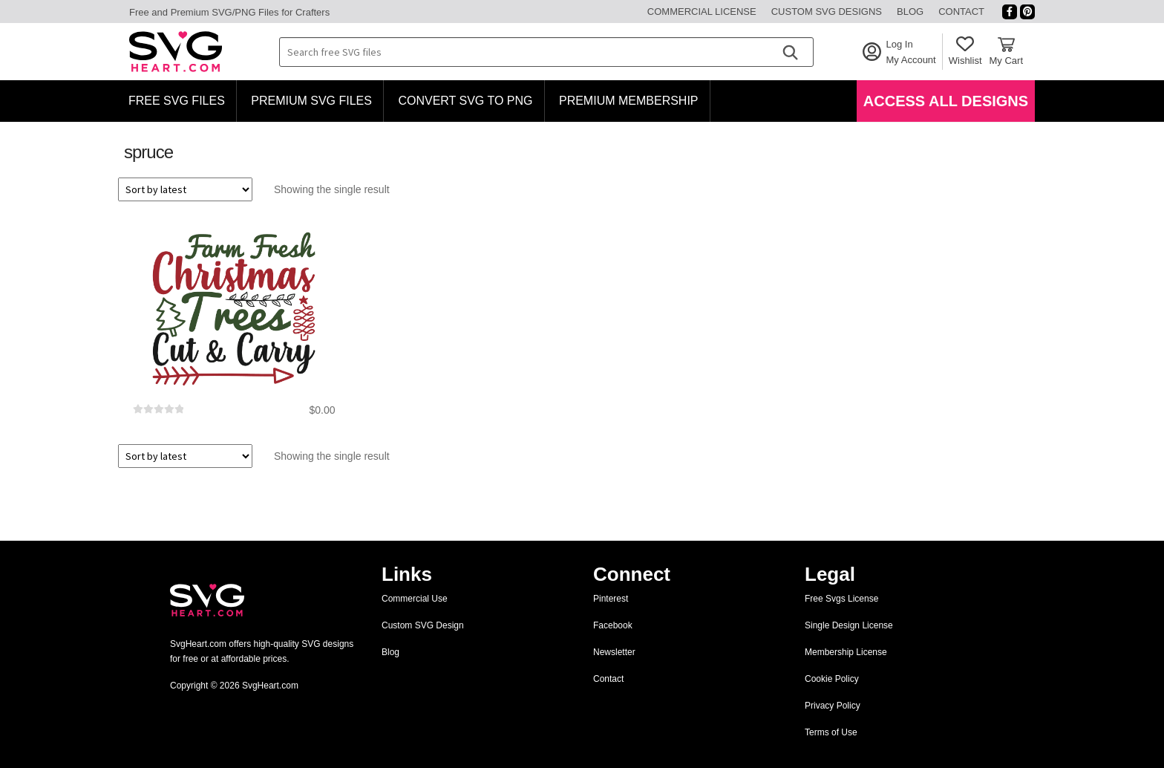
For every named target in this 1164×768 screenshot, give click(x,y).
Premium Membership (629, 100)
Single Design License (849, 625)
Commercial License (701, 11)
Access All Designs (945, 101)
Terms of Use (831, 732)
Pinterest (610, 598)
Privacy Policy (832, 705)
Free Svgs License (841, 598)
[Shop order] (185, 189)
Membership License (846, 652)
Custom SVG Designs (826, 11)
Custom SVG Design (423, 625)
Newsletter (614, 652)
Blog (910, 11)
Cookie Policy (832, 679)
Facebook (612, 625)
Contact (961, 11)
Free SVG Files (176, 100)
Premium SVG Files (311, 100)
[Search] (789, 52)
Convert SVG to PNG (465, 100)
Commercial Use (415, 598)
